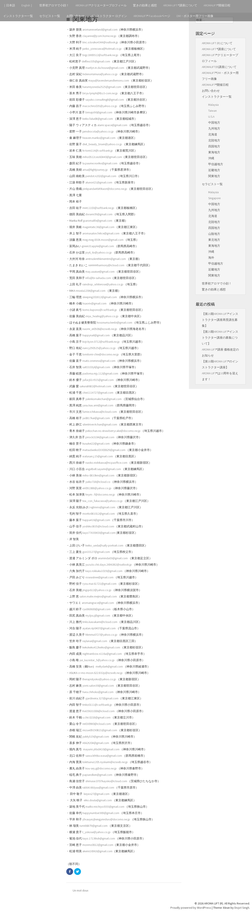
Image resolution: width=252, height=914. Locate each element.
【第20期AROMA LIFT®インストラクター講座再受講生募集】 (220, 320)
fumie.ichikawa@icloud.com (99, 412)
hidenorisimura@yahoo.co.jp (100, 74)
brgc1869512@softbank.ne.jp (100, 55)
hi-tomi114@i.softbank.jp (97, 150)
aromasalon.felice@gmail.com (100, 233)
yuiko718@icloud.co (97, 482)
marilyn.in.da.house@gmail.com (104, 68)
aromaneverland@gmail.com (100, 29)
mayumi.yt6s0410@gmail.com (101, 749)
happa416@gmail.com (96, 520)
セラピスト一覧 (49, 16)
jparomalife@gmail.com (97, 221)
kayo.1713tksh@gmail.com (98, 838)
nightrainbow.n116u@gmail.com (102, 654)
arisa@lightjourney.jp (95, 170)
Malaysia (213, 105)
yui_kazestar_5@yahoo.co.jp (97, 660)
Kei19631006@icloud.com (98, 711)
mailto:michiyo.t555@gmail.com (104, 806)
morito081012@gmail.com (98, 513)
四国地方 (214, 146)
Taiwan (212, 111)
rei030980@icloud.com (96, 724)
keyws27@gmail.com (96, 794)
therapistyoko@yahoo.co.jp (99, 679)
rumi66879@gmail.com (93, 826)
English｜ (27, 5)
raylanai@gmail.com (94, 641)
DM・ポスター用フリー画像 (195, 16)
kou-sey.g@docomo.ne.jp (101, 768)
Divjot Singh (241, 908)
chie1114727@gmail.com (97, 392)
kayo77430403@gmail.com (98, 533)
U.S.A (211, 116)
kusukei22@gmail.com (96, 443)
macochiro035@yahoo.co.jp (99, 106)
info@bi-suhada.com (98, 278)
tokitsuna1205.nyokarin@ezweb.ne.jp (105, 762)
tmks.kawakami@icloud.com (99, 622)
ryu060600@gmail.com (96, 609)
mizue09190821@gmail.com (99, 730)
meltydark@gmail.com (109, 666)
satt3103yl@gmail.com (96, 367)
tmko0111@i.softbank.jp (97, 705)
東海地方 (214, 152)
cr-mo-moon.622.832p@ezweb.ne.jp (100, 673)
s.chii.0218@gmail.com (96, 717)
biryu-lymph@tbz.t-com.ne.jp (100, 93)
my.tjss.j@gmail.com (97, 615)
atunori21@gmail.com (98, 182)
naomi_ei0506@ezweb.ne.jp (99, 329)
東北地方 (214, 240)
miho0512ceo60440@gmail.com (102, 157)
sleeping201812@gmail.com (99, 297)
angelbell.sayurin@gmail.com (103, 469)
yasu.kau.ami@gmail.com (97, 405)
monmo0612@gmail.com (97, 845)
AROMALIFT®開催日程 (217, 5)
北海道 (212, 134)
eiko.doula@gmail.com (98, 800)
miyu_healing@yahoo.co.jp (101, 316)
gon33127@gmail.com (96, 552)
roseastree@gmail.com (99, 577)
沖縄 (211, 158)
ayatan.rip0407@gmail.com (99, 628)
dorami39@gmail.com (98, 214)
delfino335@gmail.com (96, 61)
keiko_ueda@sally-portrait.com (104, 545)
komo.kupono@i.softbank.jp (99, 310)
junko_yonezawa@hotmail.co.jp (102, 49)
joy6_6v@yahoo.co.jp (98, 252)
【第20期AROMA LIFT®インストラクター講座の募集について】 (220, 337)
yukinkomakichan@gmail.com (103, 399)
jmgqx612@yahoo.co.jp (96, 590)
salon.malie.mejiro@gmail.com (98, 596)
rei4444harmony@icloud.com (106, 265)
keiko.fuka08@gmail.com (97, 119)
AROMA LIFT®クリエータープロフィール (101, 5)
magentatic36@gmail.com (98, 227)
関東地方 (214, 176)
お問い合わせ (75, 16)
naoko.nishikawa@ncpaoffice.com (106, 463)
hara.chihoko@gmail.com (97, 692)
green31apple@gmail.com (98, 246)
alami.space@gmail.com (112, 125)
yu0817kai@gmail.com (96, 418)
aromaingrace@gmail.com (98, 603)
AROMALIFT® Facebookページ (151, 16)
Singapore (214, 198)
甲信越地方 (215, 164)
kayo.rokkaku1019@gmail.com (103, 571)
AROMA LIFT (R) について (217, 43)
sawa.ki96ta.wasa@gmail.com (103, 756)
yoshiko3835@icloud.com (98, 526)
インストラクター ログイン (109, 16)
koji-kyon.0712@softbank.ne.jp (101, 342)
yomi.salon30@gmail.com (98, 685)
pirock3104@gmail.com (99, 437)
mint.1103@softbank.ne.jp (98, 208)
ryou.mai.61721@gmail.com (99, 584)
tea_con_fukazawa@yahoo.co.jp (102, 501)
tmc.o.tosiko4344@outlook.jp (100, 42)
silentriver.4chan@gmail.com (99, 424)
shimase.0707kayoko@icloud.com (106, 781)
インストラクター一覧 (18, 16)
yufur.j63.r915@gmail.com (98, 380)
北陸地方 (214, 140)
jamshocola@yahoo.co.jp (98, 131)
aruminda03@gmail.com (113, 558)
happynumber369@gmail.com (100, 813)
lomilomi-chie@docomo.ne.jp (100, 354)
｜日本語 (9, 5)
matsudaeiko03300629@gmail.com (103, 450)
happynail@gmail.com (96, 335)
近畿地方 (214, 170)
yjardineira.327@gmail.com (101, 698)
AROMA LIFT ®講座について (180, 5)
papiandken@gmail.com (97, 775)
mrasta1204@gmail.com (90, 291)
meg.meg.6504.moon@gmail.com (102, 240)
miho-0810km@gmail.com (98, 475)
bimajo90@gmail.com (98, 112)
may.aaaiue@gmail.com (100, 271)
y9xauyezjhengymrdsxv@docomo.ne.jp (106, 819)
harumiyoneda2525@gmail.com (101, 87)
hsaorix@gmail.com (94, 303)
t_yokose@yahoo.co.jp (96, 832)
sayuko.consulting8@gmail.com (104, 99)
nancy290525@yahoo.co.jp (99, 348)
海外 (211, 257)
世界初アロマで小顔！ (54, 5)
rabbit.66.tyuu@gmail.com (98, 787)
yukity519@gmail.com (95, 736)
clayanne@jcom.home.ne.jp (99, 36)
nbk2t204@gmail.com (95, 743)
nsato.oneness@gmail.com (98, 361)
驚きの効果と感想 (145, 5)
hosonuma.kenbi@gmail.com (114, 322)
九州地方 (214, 128)
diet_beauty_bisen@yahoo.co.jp (102, 144)
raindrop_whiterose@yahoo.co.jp (102, 284)
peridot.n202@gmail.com (100, 176)
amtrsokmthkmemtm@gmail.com (105, 259)
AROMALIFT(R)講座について (219, 67)
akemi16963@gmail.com (97, 851)
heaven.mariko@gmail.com (98, 138)
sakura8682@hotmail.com (95, 386)
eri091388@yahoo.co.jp (96, 488)
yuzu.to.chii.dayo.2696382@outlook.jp (108, 564)
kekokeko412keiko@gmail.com (101, 647)
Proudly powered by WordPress (190, 908)
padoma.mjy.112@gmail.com (100, 373)
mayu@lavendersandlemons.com (108, 80)
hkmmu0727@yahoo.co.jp (101, 635)
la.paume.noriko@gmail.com (99, 163)
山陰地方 (214, 234)
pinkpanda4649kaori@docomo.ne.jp (104, 189)
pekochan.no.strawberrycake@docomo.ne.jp (112, 431)
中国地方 (214, 122)
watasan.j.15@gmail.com (97, 456)
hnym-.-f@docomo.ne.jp (100, 494)
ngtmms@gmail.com (102, 507)
